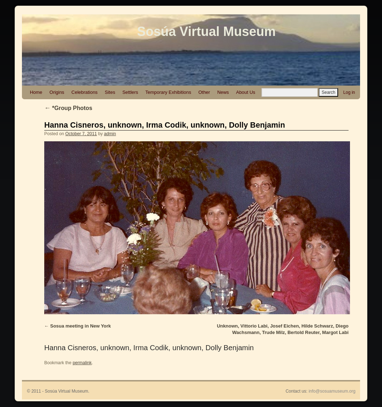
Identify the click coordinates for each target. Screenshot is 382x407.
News (223, 92)
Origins (57, 92)
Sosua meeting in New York (80, 326)
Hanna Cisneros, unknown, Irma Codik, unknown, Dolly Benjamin (164, 124)
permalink (82, 362)
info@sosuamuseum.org (332, 391)
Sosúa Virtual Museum (206, 31)
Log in (349, 92)
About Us (245, 92)
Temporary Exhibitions (168, 92)
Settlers (130, 92)
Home (36, 92)
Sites (110, 92)
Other (204, 92)
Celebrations (85, 92)
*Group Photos (68, 108)
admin (110, 133)
